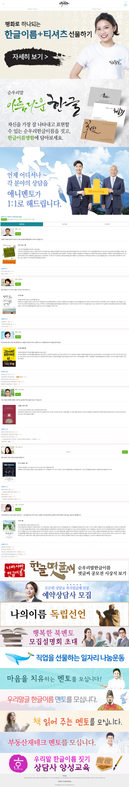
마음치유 (21, 224)
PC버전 (64, 776)
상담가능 (18, 233)
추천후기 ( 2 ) (4, 268)
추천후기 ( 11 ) (4, 486)
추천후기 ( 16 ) (4, 429)
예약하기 (68, 452)
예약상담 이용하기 (96, 9)
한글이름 (64, 224)
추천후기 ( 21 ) (4, 544)
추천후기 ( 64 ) (4, 371)
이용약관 (60, 781)
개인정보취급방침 (67, 781)
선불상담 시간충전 (32, 9)
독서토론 (107, 224)
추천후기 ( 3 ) (4, 319)
